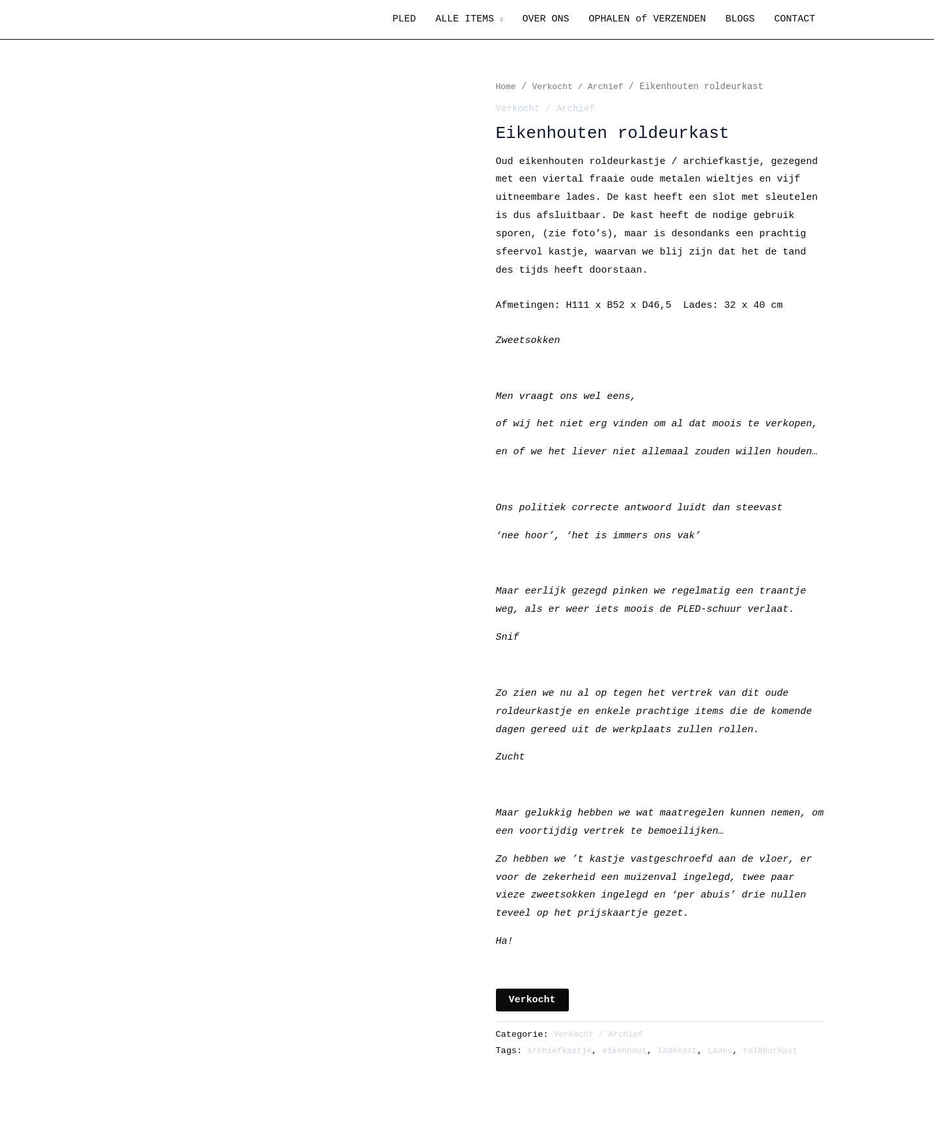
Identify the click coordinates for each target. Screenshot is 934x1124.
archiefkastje (561, 1051)
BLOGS (739, 19)
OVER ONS (545, 19)
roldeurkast (783, 1051)
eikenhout (630, 1051)
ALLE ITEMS (464, 19)
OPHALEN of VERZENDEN (647, 19)
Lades (730, 1051)
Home (506, 87)
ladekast (686, 1051)
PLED (404, 19)
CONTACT (794, 19)
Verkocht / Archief (581, 87)
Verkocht (532, 1000)
